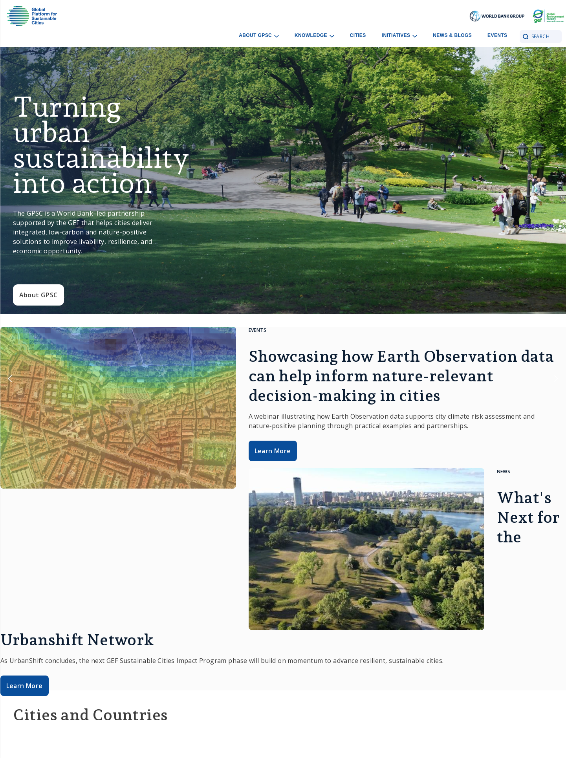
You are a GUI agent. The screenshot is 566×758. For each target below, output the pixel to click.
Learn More (273, 451)
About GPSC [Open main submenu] (259, 35)
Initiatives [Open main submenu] (400, 35)
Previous (10, 379)
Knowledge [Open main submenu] (314, 35)
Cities (358, 35)
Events (497, 35)
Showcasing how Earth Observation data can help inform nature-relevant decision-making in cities (401, 376)
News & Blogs (452, 35)
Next (556, 379)
